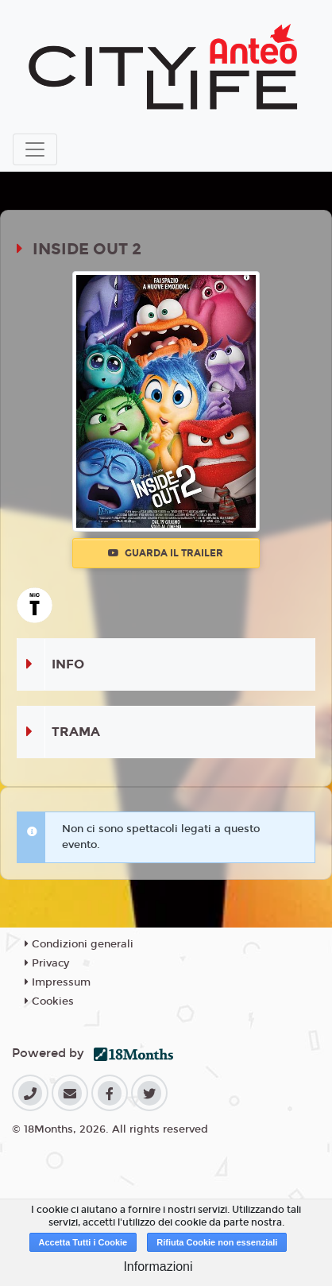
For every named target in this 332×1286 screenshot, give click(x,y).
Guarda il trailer (165, 553)
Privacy (47, 963)
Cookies (49, 1001)
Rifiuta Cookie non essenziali (216, 1242)
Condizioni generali (79, 944)
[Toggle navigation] (35, 149)
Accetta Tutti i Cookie (83, 1242)
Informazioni (157, 1266)
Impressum (58, 982)
